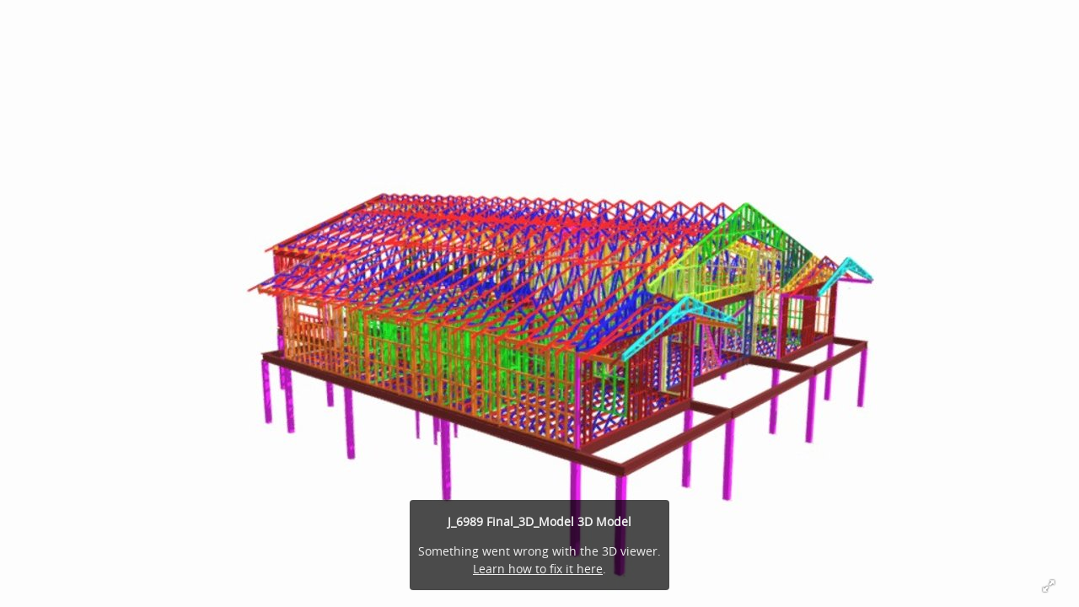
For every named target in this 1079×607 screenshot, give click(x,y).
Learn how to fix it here (538, 569)
